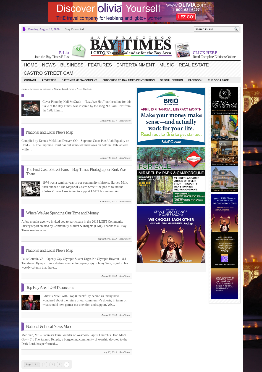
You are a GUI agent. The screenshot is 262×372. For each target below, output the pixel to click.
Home (30, 64)
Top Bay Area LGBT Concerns (50, 287)
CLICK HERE (205, 52)
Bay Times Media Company (79, 80)
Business (71, 64)
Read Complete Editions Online (214, 57)
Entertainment (135, 64)
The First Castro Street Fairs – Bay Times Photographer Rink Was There (76, 171)
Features (100, 64)
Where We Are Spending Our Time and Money (62, 213)
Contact (30, 80)
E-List (64, 52)
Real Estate (194, 64)
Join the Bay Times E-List (51, 57)
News (49, 64)
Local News (68, 88)
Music (167, 64)
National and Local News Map (49, 132)
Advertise (49, 80)
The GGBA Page (218, 80)
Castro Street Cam (48, 73)
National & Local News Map (48, 326)
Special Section (171, 80)
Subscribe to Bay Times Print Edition (128, 80)
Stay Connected (74, 29)
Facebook (195, 80)
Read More (125, 120)
